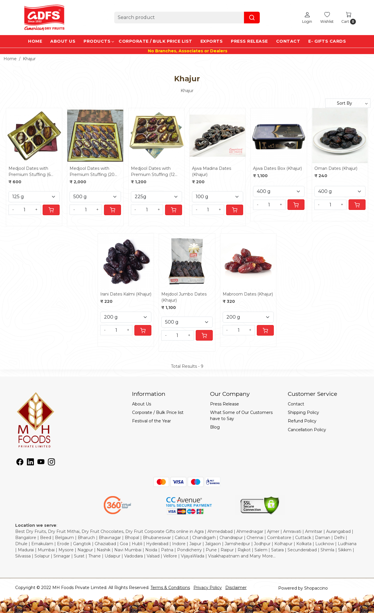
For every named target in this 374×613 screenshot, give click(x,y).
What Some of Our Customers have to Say (241, 415)
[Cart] (51, 210)
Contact (288, 41)
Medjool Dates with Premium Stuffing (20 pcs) (92, 172)
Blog (215, 427)
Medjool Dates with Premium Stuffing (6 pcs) (29, 172)
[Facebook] (20, 463)
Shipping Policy (303, 412)
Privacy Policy (207, 587)
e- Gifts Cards (327, 41)
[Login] (307, 17)
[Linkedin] (30, 463)
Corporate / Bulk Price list (155, 41)
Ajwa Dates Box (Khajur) (277, 168)
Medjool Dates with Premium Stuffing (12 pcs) (153, 172)
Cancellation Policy (307, 429)
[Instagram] (51, 463)
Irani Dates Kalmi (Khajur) (125, 294)
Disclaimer (236, 587)
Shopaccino (316, 588)
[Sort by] (347, 103)
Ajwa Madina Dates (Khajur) (211, 171)
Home (35, 41)
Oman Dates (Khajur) (335, 168)
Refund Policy (302, 421)
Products (99, 41)
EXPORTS (211, 41)
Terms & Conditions (170, 587)
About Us (62, 41)
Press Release (249, 41)
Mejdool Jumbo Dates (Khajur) (184, 297)
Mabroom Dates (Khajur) (248, 294)
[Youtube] (41, 463)
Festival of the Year (151, 421)
